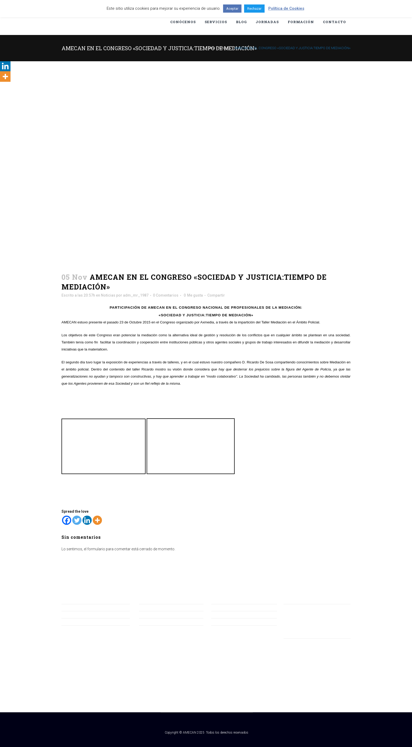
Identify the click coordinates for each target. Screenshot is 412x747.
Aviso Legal (220, 607)
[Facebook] (66, 520)
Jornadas (147, 614)
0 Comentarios (165, 295)
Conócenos (149, 607)
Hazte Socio (71, 614)
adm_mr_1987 (135, 295)
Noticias (224, 48)
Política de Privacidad (229, 614)
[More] (97, 520)
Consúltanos (72, 607)
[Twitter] (76, 520)
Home (211, 48)
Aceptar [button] (232, 9)
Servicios (146, 621)
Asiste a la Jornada (77, 621)
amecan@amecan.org (302, 614)
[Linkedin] (87, 520)
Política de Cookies (227, 621)
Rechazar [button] (254, 9)
